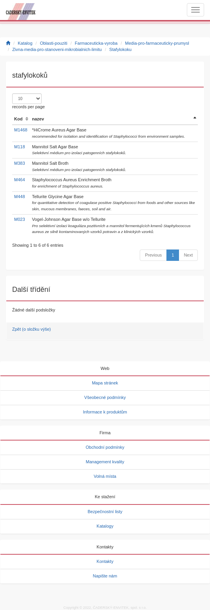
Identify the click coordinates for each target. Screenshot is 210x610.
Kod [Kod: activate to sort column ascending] (18, 119)
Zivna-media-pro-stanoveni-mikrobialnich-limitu (57, 49)
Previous (153, 255)
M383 (19, 163)
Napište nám (105, 576)
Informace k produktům (105, 412)
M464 (19, 179)
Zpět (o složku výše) (31, 329)
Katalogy (105, 526)
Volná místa (105, 476)
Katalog (25, 43)
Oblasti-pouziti (54, 43)
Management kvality (105, 461)
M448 (19, 196)
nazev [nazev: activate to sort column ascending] (38, 119)
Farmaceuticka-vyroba (96, 43)
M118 (19, 146)
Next (188, 255)
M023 (19, 219)
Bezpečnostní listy (105, 511)
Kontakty (105, 561)
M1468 (20, 129)
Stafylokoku (120, 49)
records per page (28, 101)
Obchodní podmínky (105, 447)
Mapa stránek (105, 383)
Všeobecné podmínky (105, 397)
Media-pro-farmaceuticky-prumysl (157, 43)
